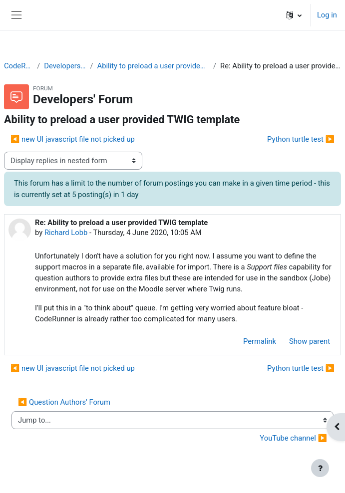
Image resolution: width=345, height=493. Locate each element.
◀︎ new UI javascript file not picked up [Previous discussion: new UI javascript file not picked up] (72, 139)
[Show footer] (320, 468)
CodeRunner (18, 65)
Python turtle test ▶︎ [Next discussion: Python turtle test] (301, 139)
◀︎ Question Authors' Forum (64, 402)
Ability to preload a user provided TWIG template (153, 65)
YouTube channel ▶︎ (293, 438)
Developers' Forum (65, 65)
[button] (294, 15)
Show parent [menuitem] (309, 341)
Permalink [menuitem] (259, 341)
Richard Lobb (65, 232)
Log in (327, 14)
